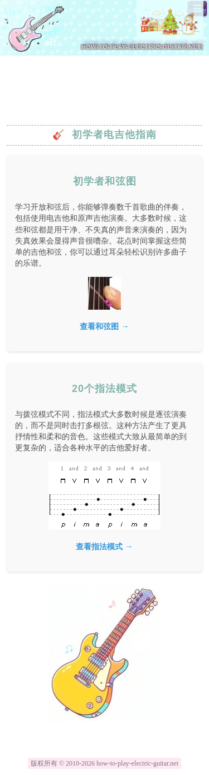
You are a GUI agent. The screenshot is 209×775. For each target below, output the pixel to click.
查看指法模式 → (104, 546)
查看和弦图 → (104, 326)
